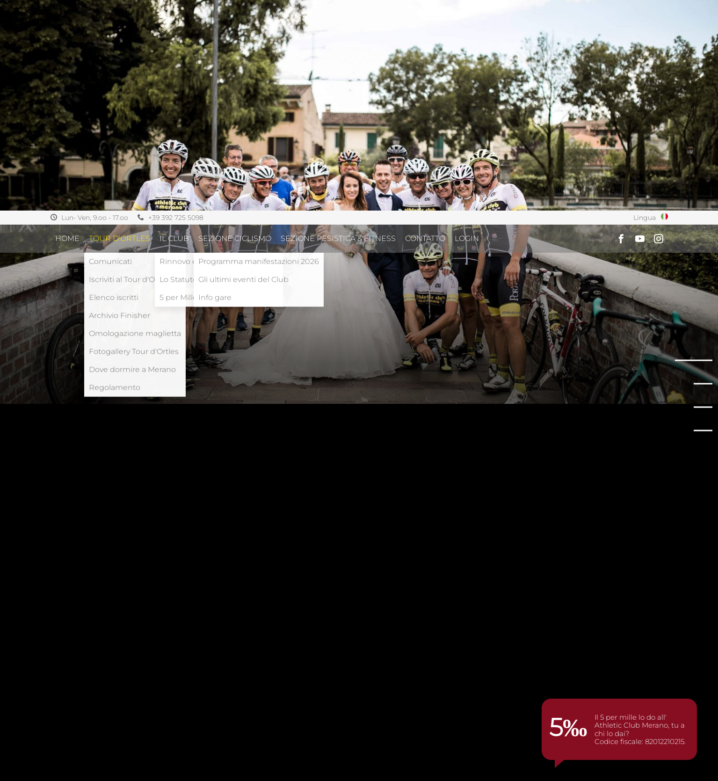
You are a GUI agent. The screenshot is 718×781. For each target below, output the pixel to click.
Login (467, 27)
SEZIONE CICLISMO (234, 27)
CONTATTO (425, 27)
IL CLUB (174, 27)
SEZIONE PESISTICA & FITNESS (338, 27)
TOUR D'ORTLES (119, 27)
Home (67, 27)
